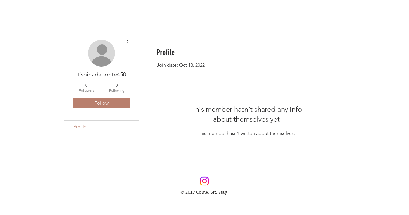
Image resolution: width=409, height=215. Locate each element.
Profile (79, 126)
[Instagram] (204, 181)
